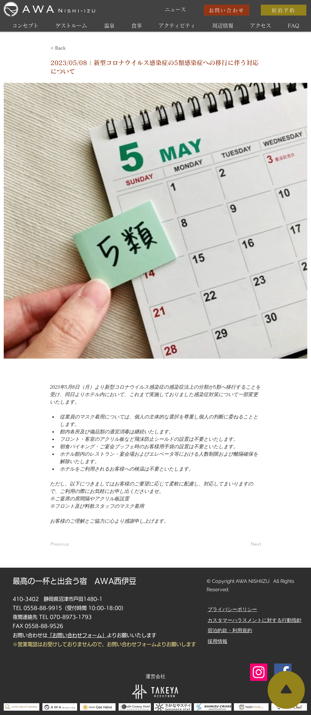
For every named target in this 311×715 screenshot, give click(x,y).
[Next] (245, 544)
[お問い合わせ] (226, 10)
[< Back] (70, 48)
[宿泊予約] (283, 10)
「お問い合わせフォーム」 (77, 635)
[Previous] (70, 544)
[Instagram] (258, 672)
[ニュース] (175, 9)
